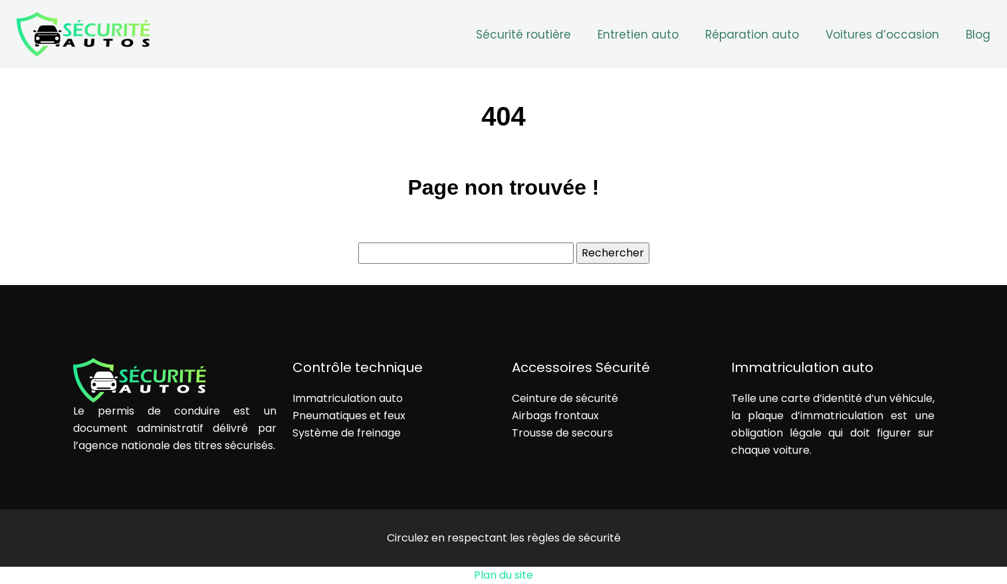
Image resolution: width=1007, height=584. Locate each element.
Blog (978, 35)
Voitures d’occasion (882, 35)
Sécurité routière (523, 35)
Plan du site (503, 575)
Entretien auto (638, 35)
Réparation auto (752, 35)
